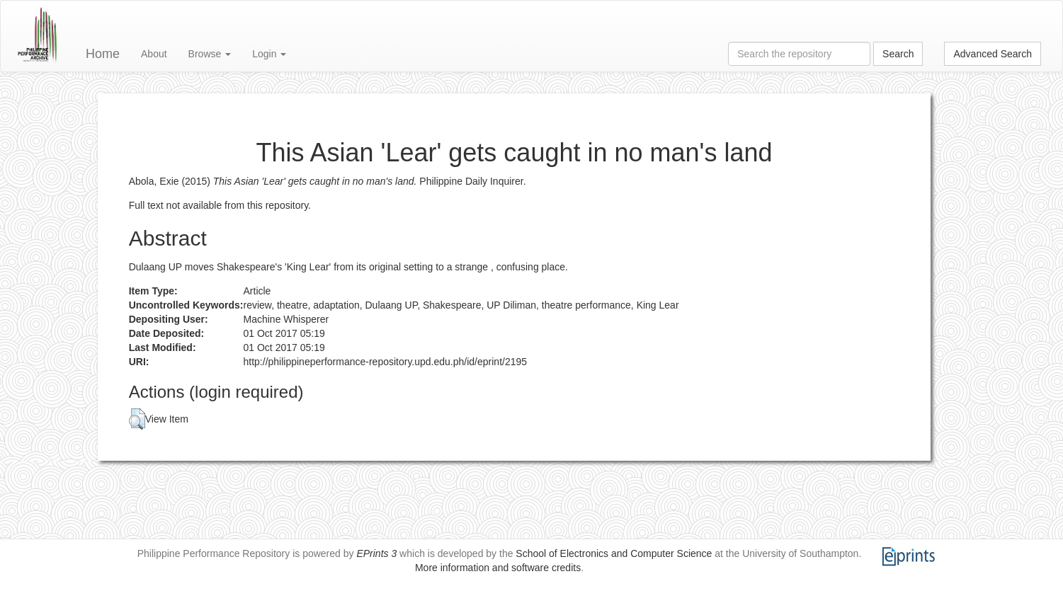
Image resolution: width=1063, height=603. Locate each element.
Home (103, 54)
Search (898, 53)
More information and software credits (498, 567)
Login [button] (269, 53)
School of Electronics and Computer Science (614, 553)
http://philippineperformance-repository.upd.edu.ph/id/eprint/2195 (386, 361)
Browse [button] (210, 53)
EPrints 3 (376, 553)
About (154, 53)
